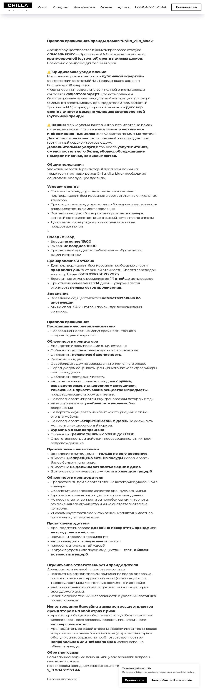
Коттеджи (60, 7)
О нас (42, 7)
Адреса (124, 7)
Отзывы (106, 7)
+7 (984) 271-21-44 (150, 7)
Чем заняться (84, 7)
